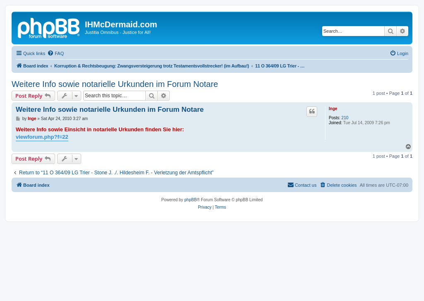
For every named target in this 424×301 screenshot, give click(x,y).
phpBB (190, 199)
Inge (333, 108)
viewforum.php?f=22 (42, 137)
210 (345, 118)
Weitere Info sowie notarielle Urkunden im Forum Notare (115, 84)
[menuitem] (55, 53)
